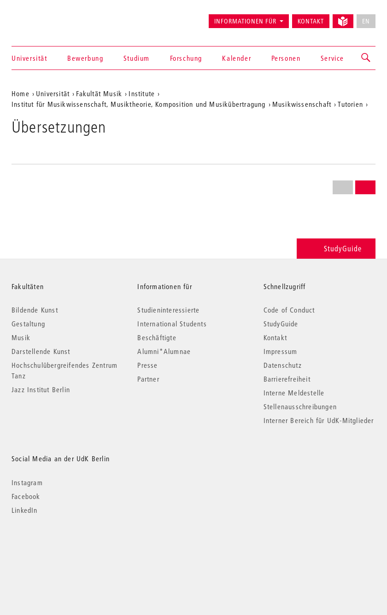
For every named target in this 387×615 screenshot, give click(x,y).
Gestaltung (28, 323)
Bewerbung (85, 58)
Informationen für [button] (245, 21)
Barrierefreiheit (287, 378)
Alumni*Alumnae (164, 351)
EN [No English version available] (366, 21)
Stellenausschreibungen (300, 406)
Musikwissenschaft (301, 104)
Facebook (26, 496)
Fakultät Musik (99, 93)
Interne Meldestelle (294, 392)
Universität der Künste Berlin (48, 17)
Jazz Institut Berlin (41, 389)
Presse (147, 365)
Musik (21, 337)
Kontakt (311, 21)
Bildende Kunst (35, 309)
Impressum (281, 351)
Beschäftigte (156, 337)
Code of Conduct (289, 309)
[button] (366, 58)
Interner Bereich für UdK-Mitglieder (319, 420)
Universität (29, 58)
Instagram (27, 482)
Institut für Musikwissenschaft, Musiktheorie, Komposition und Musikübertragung (139, 104)
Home (20, 93)
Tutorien (350, 104)
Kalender (236, 58)
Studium (136, 58)
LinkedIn (25, 510)
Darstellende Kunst (41, 351)
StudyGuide (336, 248)
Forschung (186, 58)
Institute (142, 93)
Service (332, 58)
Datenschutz (283, 365)
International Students (171, 323)
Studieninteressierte (168, 309)
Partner (148, 378)
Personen (286, 58)
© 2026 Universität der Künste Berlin (60, 548)
